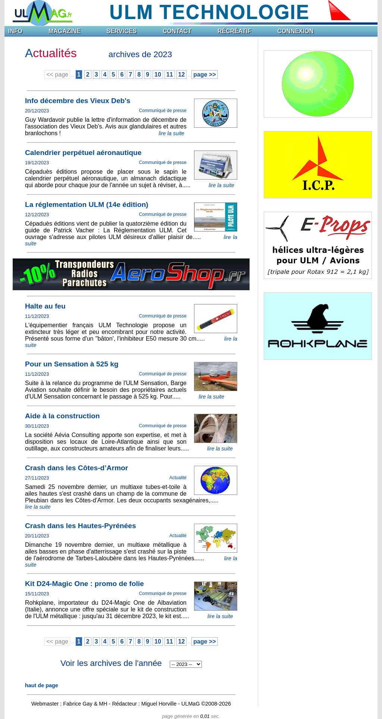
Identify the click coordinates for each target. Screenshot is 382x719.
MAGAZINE (64, 31)
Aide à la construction (62, 416)
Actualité (178, 477)
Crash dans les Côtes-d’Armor (76, 468)
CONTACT (177, 31)
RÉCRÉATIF (234, 31)
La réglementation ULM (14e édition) (86, 204)
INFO (15, 31)
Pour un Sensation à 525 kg (72, 364)
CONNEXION (296, 31)
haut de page (41, 685)
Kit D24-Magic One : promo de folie (84, 584)
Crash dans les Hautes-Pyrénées (80, 526)
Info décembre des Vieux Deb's (78, 101)
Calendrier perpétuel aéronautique (83, 152)
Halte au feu (45, 306)
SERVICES (122, 31)
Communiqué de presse (163, 110)
